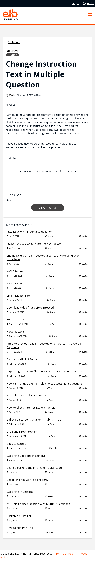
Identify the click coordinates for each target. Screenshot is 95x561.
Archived (14, 42)
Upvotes (13, 51)
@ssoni (10, 95)
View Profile (47, 208)
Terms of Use (65, 553)
